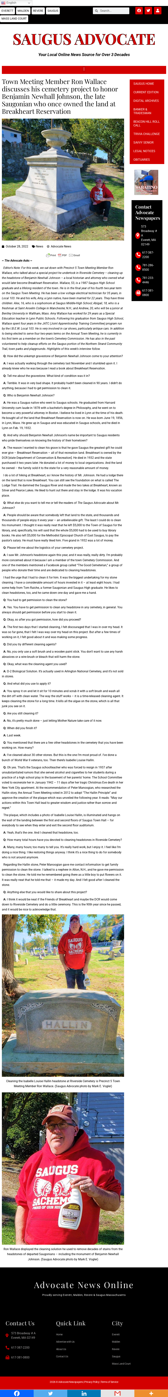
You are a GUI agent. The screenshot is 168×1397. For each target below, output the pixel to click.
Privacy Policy (91, 1381)
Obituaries (141, 159)
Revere (38, 10)
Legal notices (144, 151)
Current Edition (145, 92)
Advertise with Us (65, 1341)
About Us (61, 1349)
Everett (7, 10)
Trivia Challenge (146, 134)
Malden (23, 10)
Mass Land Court (14, 18)
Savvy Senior (143, 142)
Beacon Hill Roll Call (146, 123)
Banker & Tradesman (142, 111)
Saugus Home (143, 83)
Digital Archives (146, 101)
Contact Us (62, 1356)
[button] (84, 69)
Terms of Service (109, 1381)
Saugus (52, 10)
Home (59, 1334)
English (8, 3)
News (39, 246)
